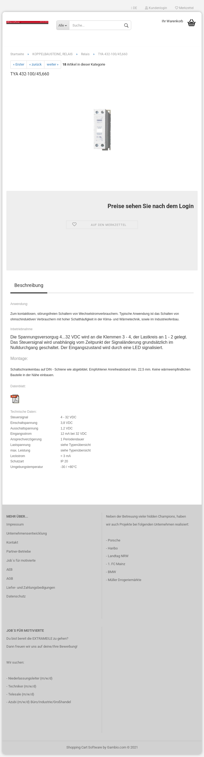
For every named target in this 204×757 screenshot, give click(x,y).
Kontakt (12, 545)
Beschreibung (28, 288)
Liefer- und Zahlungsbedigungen (30, 590)
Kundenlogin (156, 8)
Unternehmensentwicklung (26, 536)
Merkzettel (184, 8)
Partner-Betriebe (18, 554)
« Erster (18, 67)
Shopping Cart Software (84, 750)
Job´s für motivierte (21, 563)
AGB (9, 581)
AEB (9, 572)
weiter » (52, 67)
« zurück (35, 67)
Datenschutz (16, 599)
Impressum (15, 527)
